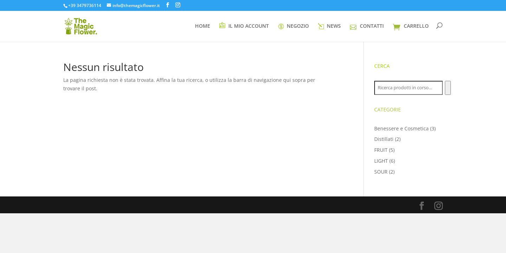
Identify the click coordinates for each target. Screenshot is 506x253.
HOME (202, 26)
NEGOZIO (293, 27)
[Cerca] (448, 88)
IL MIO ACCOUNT (243, 25)
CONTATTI (366, 26)
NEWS (329, 27)
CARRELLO (411, 26)
